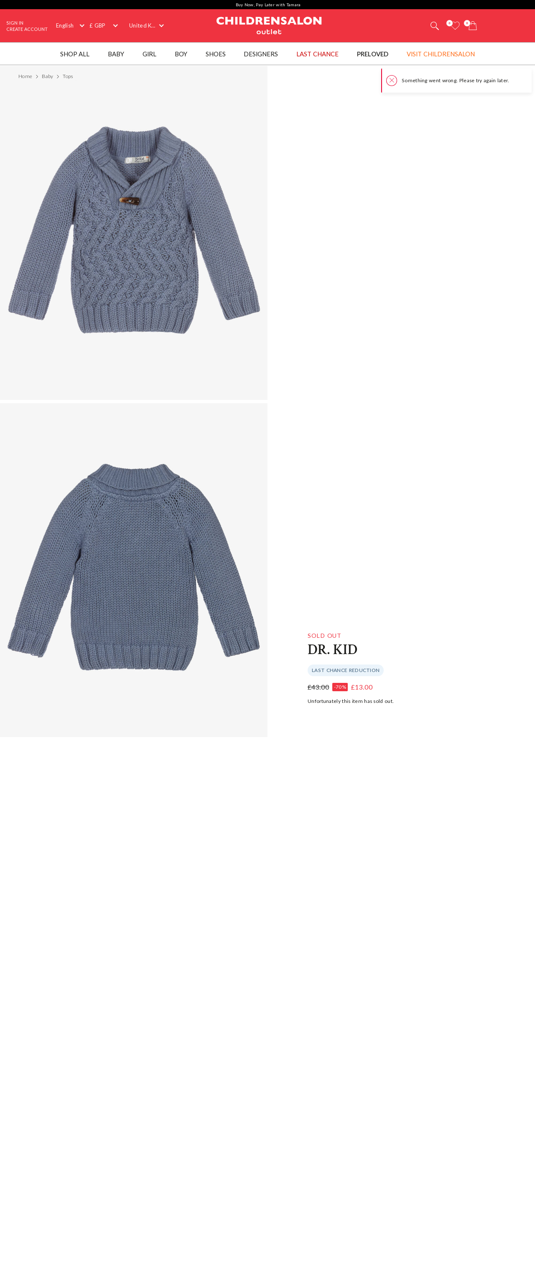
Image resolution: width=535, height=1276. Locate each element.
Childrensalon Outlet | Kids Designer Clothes (269, 24)
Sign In (14, 22)
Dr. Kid (332, 650)
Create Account (27, 29)
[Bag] (473, 25)
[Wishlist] (455, 25)
